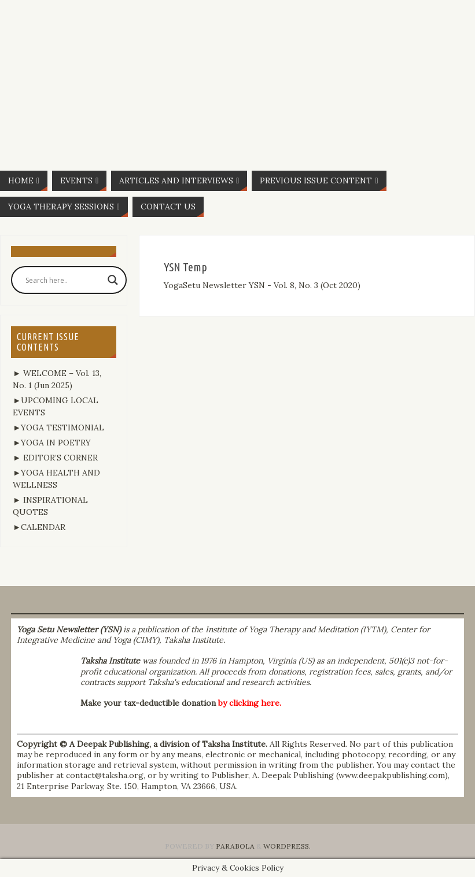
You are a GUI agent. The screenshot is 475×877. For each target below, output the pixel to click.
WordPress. (287, 846)
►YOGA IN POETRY (52, 442)
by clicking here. (249, 703)
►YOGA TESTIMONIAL (58, 427)
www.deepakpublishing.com (391, 775)
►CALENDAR (39, 527)
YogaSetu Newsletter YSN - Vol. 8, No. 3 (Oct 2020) (262, 285)
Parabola (235, 846)
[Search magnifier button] (113, 280)
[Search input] (63, 280)
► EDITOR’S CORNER (55, 457)
